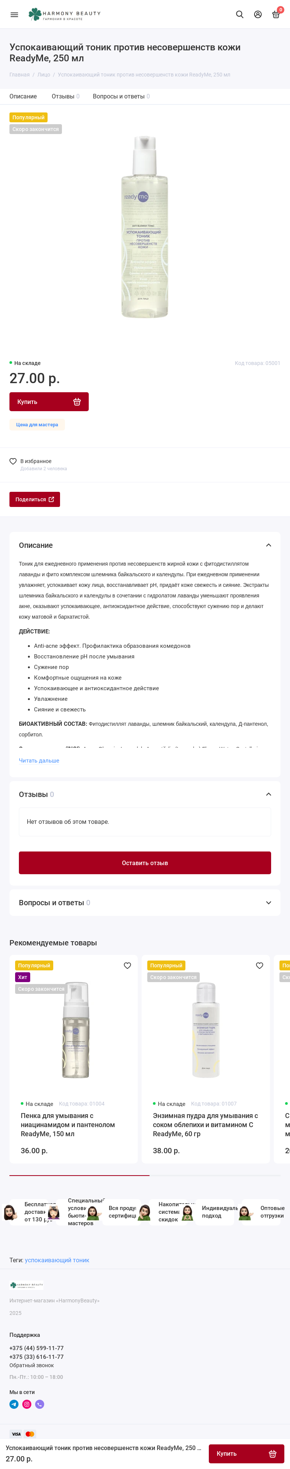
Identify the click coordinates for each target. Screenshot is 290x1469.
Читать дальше (39, 760)
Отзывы (66, 96)
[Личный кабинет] (257, 14)
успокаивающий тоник (57, 1260)
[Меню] (14, 14)
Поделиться (34, 499)
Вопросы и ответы (121, 96)
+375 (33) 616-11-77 (36, 1357)
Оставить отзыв (145, 863)
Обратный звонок (31, 1365)
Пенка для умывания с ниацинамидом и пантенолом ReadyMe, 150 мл (68, 1125)
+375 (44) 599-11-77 (36, 1348)
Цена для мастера (37, 424)
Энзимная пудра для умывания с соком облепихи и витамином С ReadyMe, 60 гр (205, 1125)
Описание (23, 96)
